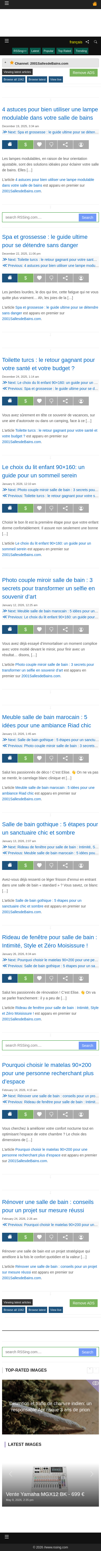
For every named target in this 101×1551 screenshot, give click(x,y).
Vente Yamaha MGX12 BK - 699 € (45, 1494)
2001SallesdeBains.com (21, 191)
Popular (49, 50)
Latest (35, 50)
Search (87, 217)
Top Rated (64, 50)
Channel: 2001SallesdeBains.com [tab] (39, 62)
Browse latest (37, 79)
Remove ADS (84, 73)
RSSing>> (20, 50)
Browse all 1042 (14, 79)
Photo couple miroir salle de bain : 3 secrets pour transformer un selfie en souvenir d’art (48, 588)
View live (55, 79)
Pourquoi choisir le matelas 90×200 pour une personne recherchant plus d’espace (47, 1073)
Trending (81, 50)
